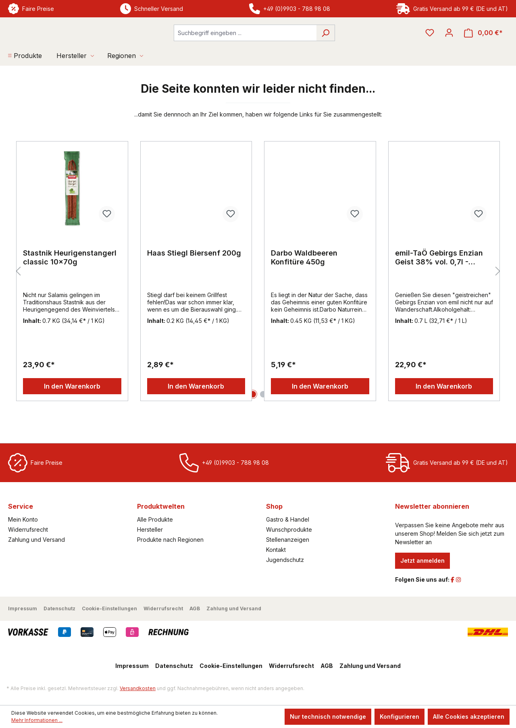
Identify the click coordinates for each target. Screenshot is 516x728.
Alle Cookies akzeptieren (468, 716)
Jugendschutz (285, 559)
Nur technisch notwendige (328, 716)
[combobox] (245, 45)
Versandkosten (138, 688)
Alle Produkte (155, 519)
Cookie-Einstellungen (109, 608)
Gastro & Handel (287, 519)
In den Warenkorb (72, 412)
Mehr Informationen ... (36, 720)
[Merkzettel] (429, 45)
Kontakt (276, 549)
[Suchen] (325, 45)
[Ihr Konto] (449, 45)
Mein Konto (23, 519)
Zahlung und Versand (36, 539)
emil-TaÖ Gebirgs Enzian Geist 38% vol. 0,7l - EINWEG (439, 283)
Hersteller (150, 529)
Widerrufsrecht (28, 529)
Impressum (22, 608)
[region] (258, 296)
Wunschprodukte (289, 529)
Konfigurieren (399, 716)
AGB (194, 608)
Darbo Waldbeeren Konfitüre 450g (304, 282)
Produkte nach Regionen (170, 539)
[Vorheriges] (18, 297)
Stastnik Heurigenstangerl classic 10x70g (70, 282)
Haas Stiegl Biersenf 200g (194, 278)
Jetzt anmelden (422, 560)
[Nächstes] (498, 297)
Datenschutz (59, 608)
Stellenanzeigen (287, 539)
